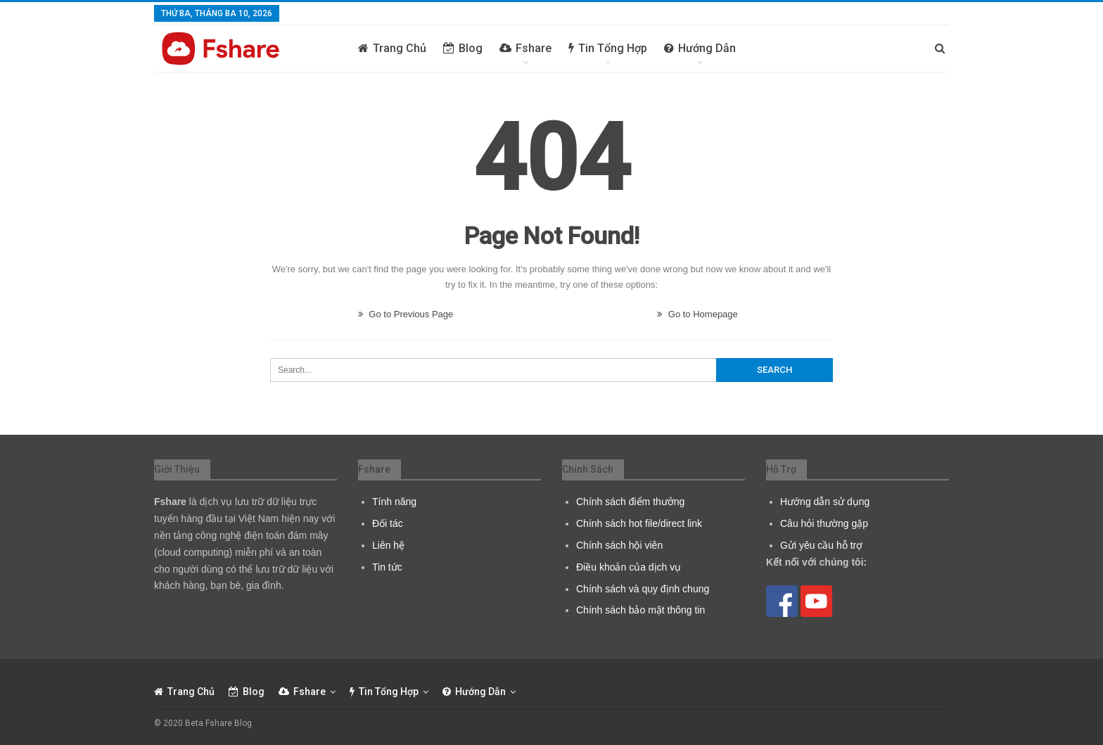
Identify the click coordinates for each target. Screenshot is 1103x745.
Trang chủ (392, 48)
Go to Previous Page (406, 314)
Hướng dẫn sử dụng (824, 501)
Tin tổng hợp (607, 48)
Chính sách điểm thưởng (630, 501)
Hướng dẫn (700, 48)
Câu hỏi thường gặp (824, 523)
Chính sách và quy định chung (642, 588)
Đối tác (387, 523)
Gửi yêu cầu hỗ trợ (821, 545)
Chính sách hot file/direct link (639, 523)
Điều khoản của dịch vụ (628, 567)
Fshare (525, 48)
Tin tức (387, 567)
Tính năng (394, 501)
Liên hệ (388, 545)
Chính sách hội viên (619, 545)
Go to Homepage (697, 314)
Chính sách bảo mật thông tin (640, 610)
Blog (463, 48)
